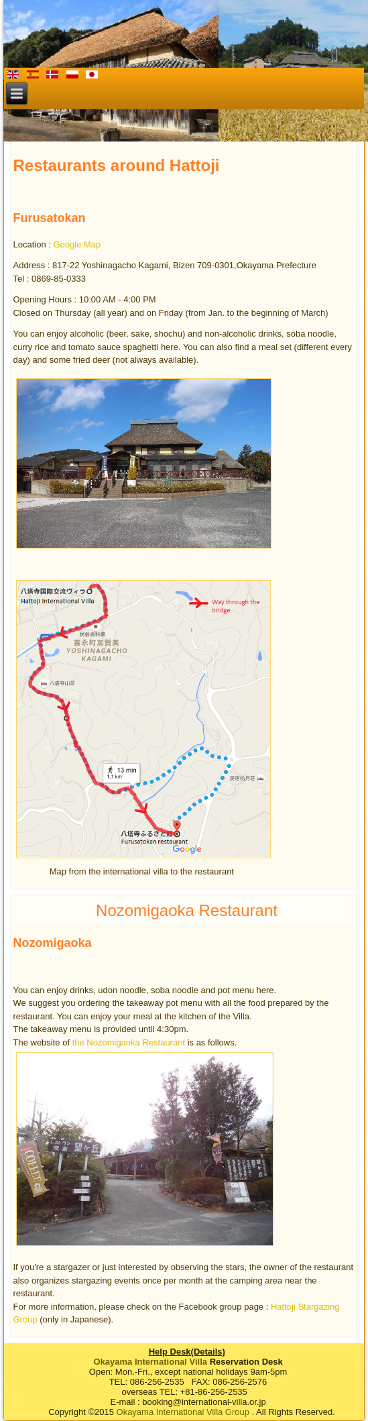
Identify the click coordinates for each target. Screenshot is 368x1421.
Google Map (77, 244)
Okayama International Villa (150, 1362)
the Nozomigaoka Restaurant (128, 1042)
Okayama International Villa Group (183, 1412)
